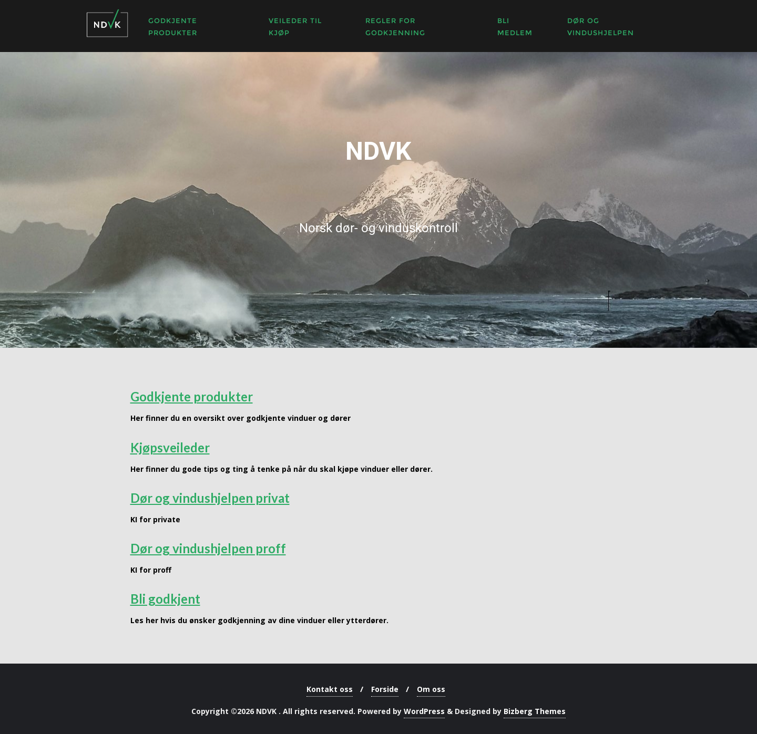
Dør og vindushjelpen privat (210, 497)
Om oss (431, 689)
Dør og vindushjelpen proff (208, 548)
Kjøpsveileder (170, 447)
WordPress (424, 711)
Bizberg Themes (535, 711)
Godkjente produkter (191, 396)
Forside (384, 689)
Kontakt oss (329, 689)
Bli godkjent (165, 598)
